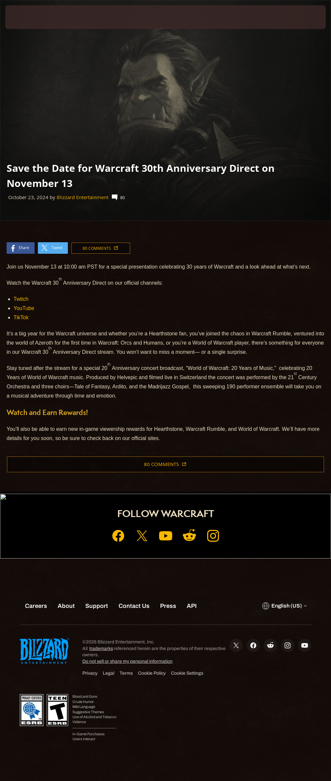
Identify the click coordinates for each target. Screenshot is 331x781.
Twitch (21, 299)
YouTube (24, 308)
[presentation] (25, 17)
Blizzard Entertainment (82, 197)
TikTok (21, 317)
